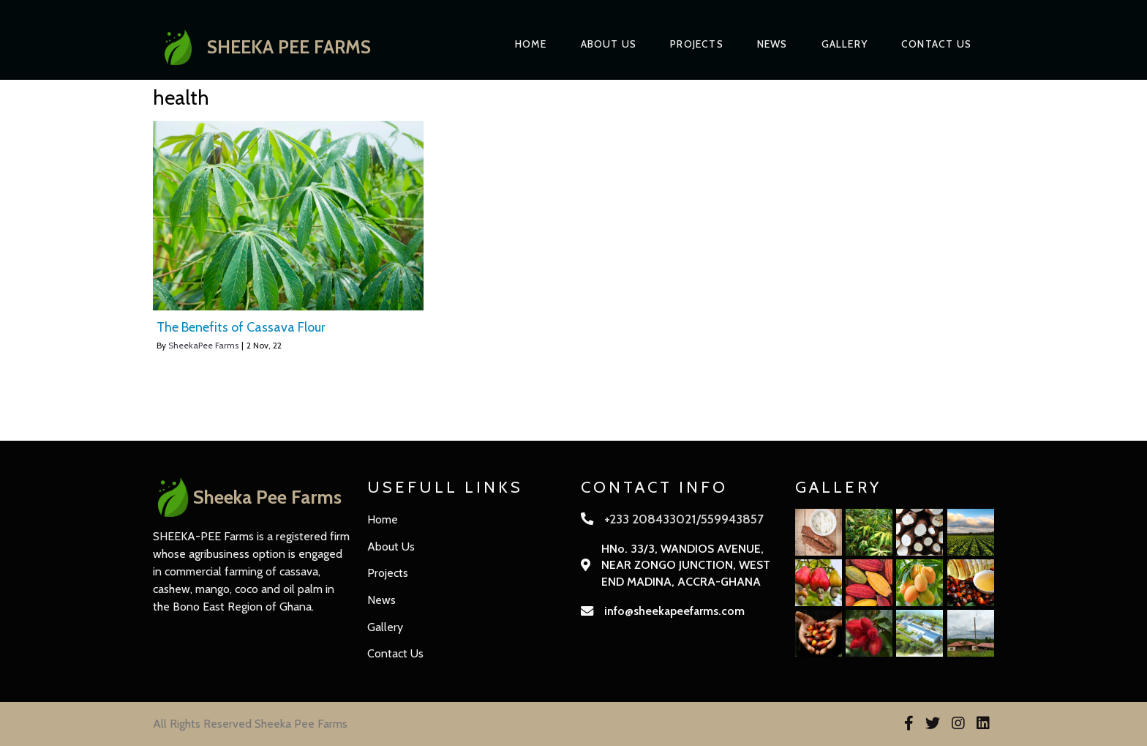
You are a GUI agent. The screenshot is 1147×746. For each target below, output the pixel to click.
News (772, 44)
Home (531, 44)
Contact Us (936, 44)
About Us (609, 44)
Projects (696, 44)
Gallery (844, 44)
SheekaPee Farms (203, 345)
